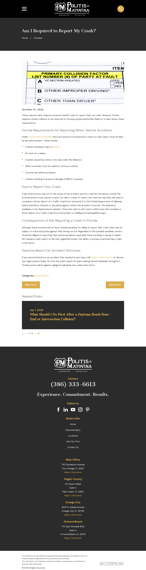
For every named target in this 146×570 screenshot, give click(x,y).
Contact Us (73, 447)
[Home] (71, 9)
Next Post (115, 284)
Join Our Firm (73, 441)
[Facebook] (58, 409)
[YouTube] (73, 409)
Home (73, 424)
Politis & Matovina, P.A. (102, 257)
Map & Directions (73, 472)
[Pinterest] (87, 409)
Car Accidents (42, 275)
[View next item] (37, 333)
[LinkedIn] (65, 409)
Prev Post (31, 284)
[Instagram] (80, 409)
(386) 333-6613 (73, 384)
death (57, 146)
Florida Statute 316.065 (40, 136)
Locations (73, 435)
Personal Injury (73, 430)
